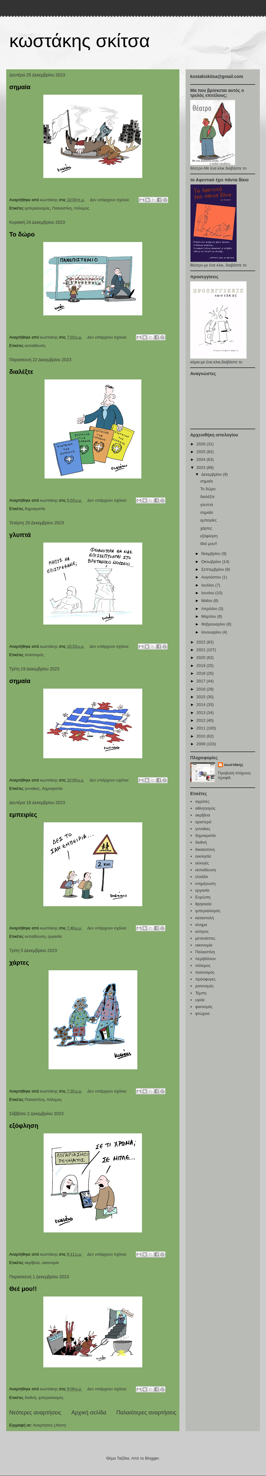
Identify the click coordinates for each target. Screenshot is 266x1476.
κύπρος (201, 931)
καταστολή (204, 917)
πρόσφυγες (205, 979)
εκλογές (202, 863)
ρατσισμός (204, 986)
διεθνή (30, 1397)
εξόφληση (23, 1125)
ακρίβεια (32, 1262)
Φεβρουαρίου (213, 624)
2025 (201, 451)
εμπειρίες (23, 814)
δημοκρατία (35, 508)
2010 (201, 736)
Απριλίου (209, 608)
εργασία (55, 936)
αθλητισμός (205, 808)
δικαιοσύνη (205, 849)
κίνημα (201, 924)
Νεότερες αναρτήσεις (35, 1412)
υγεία (199, 1000)
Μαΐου (207, 600)
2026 (201, 444)
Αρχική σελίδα (88, 1412)
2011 (201, 728)
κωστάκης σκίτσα (79, 40)
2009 (201, 744)
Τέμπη (200, 993)
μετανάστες (205, 938)
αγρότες (202, 801)
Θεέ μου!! (23, 1288)
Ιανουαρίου (211, 632)
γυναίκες (32, 788)
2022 (201, 642)
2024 (201, 459)
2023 (201, 467)
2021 (201, 649)
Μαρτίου (209, 616)
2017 (201, 681)
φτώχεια (202, 1013)
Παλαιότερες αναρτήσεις (146, 1412)
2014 (201, 704)
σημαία (19, 87)
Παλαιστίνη (61, 208)
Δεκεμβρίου (212, 474)
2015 (201, 697)
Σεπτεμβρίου (213, 569)
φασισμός (203, 1006)
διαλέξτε (21, 371)
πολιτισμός (34, 654)
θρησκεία (203, 904)
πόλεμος (81, 208)
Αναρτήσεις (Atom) (49, 1425)
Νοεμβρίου (211, 553)
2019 (201, 665)
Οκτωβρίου (211, 561)
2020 (201, 657)
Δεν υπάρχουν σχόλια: (110, 199)
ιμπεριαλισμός (37, 208)
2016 (201, 689)
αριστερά (203, 822)
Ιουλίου (208, 585)
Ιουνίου (208, 593)
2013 (201, 712)
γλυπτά (20, 534)
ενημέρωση (205, 883)
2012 (201, 720)
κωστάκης (233, 764)
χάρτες (19, 962)
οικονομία (50, 1262)
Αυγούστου (211, 577)
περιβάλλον (205, 958)
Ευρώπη (202, 897)
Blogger (152, 1458)
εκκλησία (203, 856)
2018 (201, 673)
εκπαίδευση (35, 345)
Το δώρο (22, 234)
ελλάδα (201, 876)
